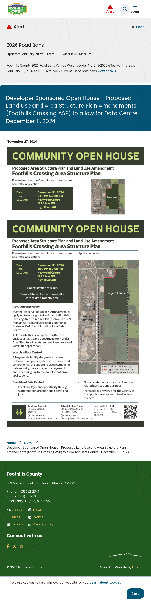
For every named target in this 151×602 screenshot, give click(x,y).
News (28, 443)
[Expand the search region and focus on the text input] (125, 9)
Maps (13, 517)
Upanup (138, 567)
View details (107, 71)
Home (11, 443)
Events (35, 517)
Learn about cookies (105, 582)
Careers (15, 524)
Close (135, 593)
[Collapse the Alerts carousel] (110, 9)
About (14, 510)
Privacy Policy (40, 524)
